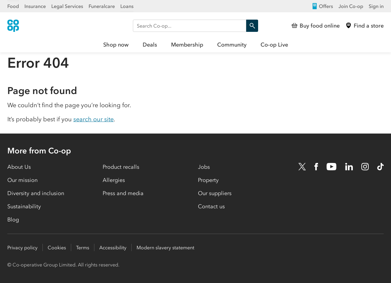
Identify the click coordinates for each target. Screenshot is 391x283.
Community (232, 44)
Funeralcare (102, 6)
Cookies (57, 247)
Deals (150, 44)
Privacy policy (22, 247)
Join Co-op (350, 6)
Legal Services (67, 6)
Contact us (211, 206)
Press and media (123, 193)
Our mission (22, 180)
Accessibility (112, 247)
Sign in (376, 6)
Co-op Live (274, 44)
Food (13, 6)
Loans (126, 6)
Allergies (114, 180)
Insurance (35, 6)
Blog (13, 219)
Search (250, 25)
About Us (19, 167)
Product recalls (121, 167)
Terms (82, 247)
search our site (93, 119)
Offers (322, 6)
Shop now (116, 44)
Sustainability (24, 206)
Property (208, 180)
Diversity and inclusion (35, 193)
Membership (187, 44)
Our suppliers (215, 193)
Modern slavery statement (165, 247)
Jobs (204, 167)
